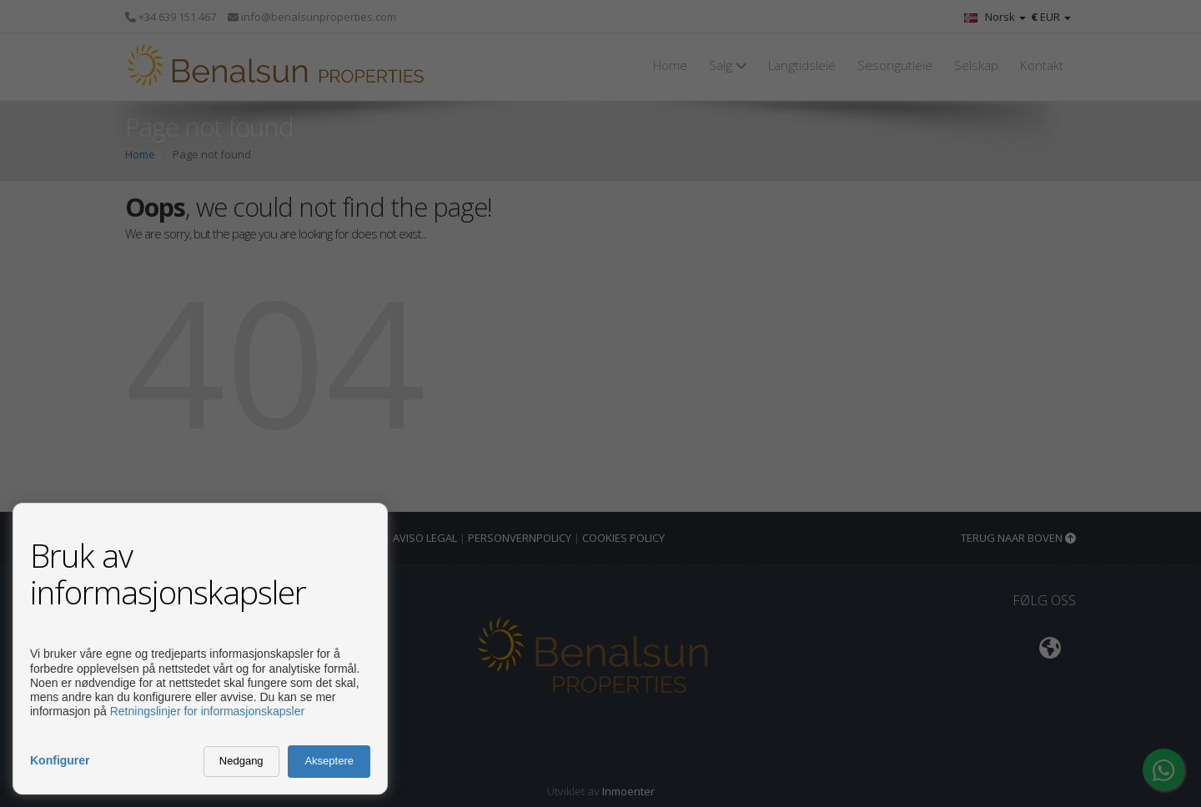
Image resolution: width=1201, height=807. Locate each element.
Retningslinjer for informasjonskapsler (207, 711)
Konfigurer (60, 760)
